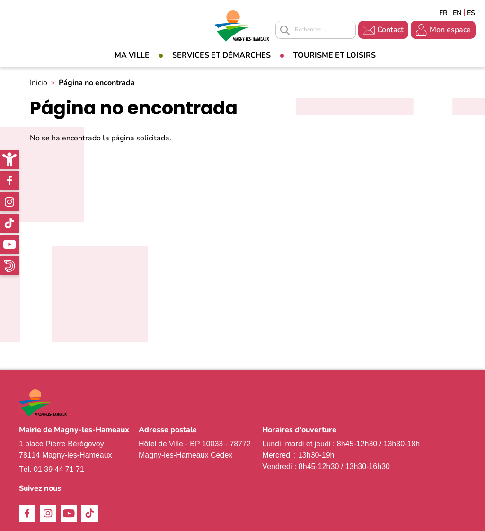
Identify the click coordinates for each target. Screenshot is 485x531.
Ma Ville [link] (132, 55)
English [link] (457, 12)
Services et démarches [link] (221, 55)
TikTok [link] (9, 223)
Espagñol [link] (471, 12)
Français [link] (443, 12)
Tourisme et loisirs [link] (334, 55)
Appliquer (285, 30)
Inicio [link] (38, 83)
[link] (9, 159)
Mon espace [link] (450, 30)
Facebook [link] (9, 180)
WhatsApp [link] (9, 265)
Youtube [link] (9, 244)
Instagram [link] (9, 201)
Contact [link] (390, 30)
